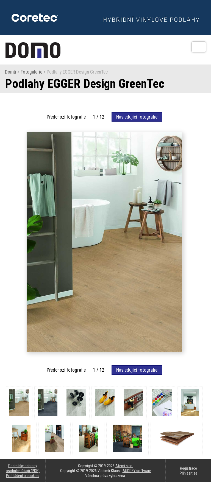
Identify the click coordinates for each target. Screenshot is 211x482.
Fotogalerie (31, 72)
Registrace (188, 468)
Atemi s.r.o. (124, 465)
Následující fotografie (136, 117)
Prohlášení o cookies (22, 475)
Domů (10, 72)
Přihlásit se (188, 473)
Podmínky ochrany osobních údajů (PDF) (23, 468)
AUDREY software (137, 470)
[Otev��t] (198, 46)
